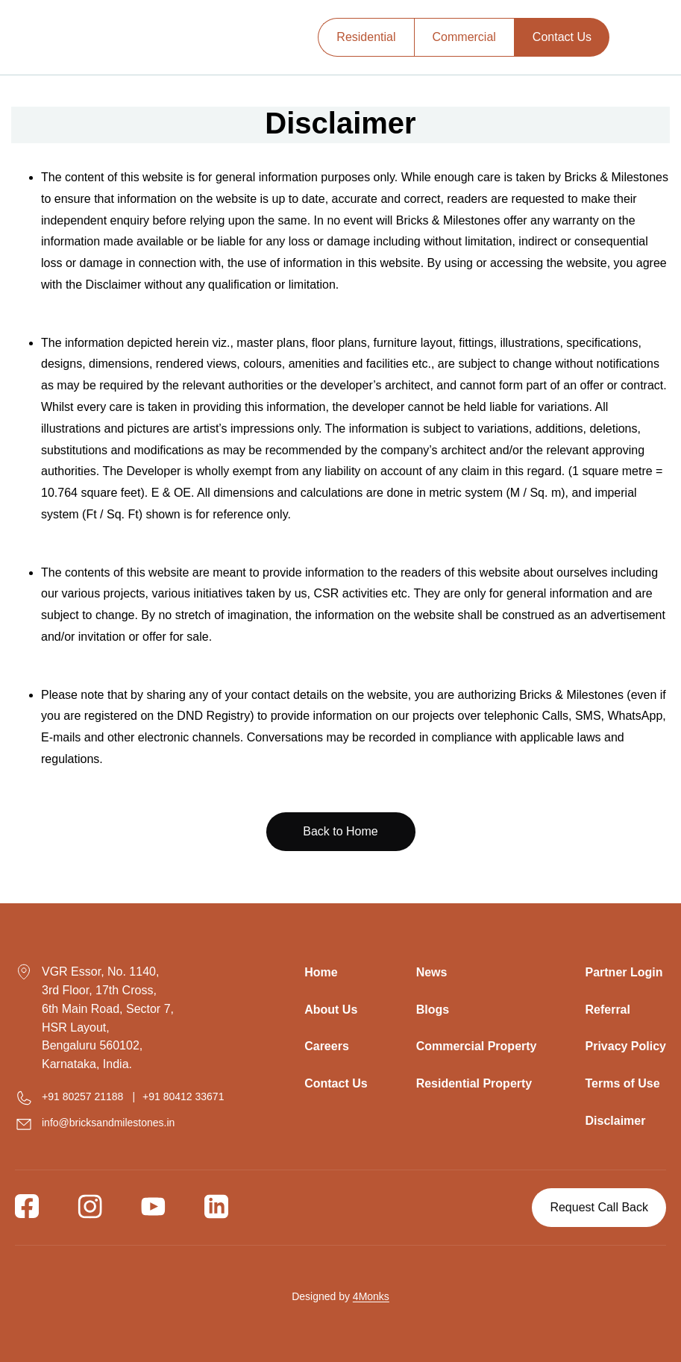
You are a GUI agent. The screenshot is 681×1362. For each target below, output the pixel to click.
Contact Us (562, 37)
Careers (326, 1046)
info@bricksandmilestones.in (108, 1123)
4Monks (371, 1296)
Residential (365, 37)
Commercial (464, 37)
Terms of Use (622, 1083)
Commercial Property (476, 1046)
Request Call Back (599, 1207)
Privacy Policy (625, 1046)
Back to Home (340, 831)
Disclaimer (615, 1120)
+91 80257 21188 (82, 1096)
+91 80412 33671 (183, 1096)
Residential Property (474, 1083)
